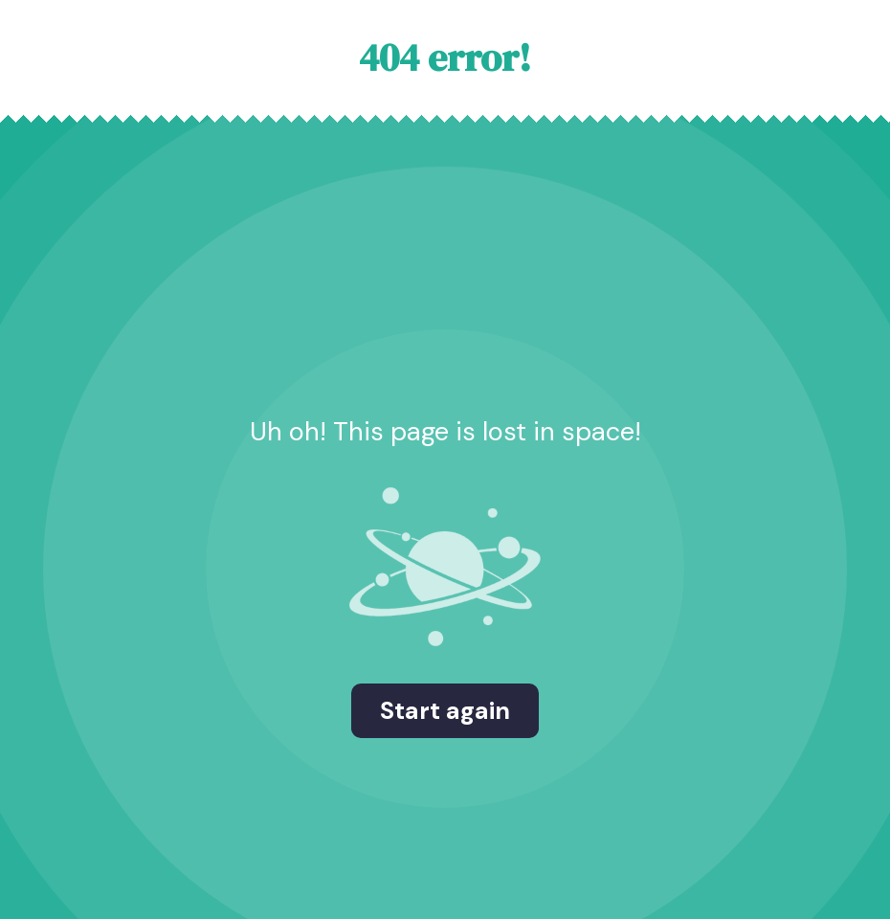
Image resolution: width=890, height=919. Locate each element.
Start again (445, 711)
